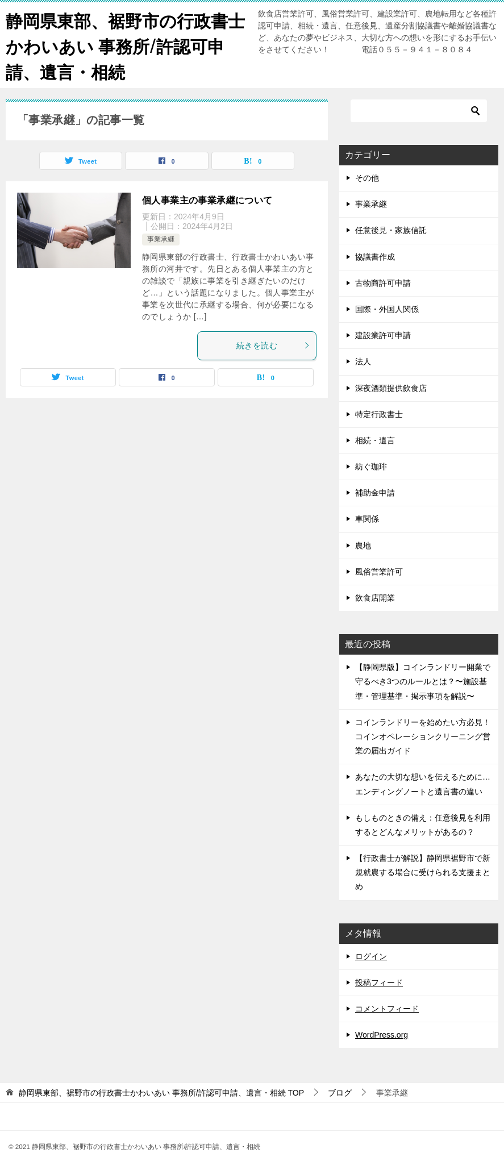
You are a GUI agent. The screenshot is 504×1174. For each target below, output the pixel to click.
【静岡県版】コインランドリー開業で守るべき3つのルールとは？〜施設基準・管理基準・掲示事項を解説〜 (422, 681)
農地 (363, 545)
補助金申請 (375, 492)
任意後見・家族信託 (391, 230)
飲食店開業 (375, 597)
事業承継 (160, 239)
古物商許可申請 (383, 283)
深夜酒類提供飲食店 (391, 388)
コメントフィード (387, 1008)
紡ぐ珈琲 (371, 466)
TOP (161, 1092)
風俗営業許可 (379, 571)
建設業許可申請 (383, 335)
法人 (363, 361)
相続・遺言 (375, 440)
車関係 (367, 518)
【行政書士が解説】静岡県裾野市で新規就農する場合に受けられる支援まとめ (422, 872)
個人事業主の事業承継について (207, 200)
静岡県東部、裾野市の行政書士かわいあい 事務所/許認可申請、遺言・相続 (125, 45)
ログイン (371, 956)
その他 (367, 177)
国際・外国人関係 (387, 309)
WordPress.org (381, 1034)
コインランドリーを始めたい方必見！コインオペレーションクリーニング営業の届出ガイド (422, 736)
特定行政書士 (379, 414)
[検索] (419, 110)
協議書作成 (375, 256)
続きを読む (273, 345)
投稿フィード (379, 982)
